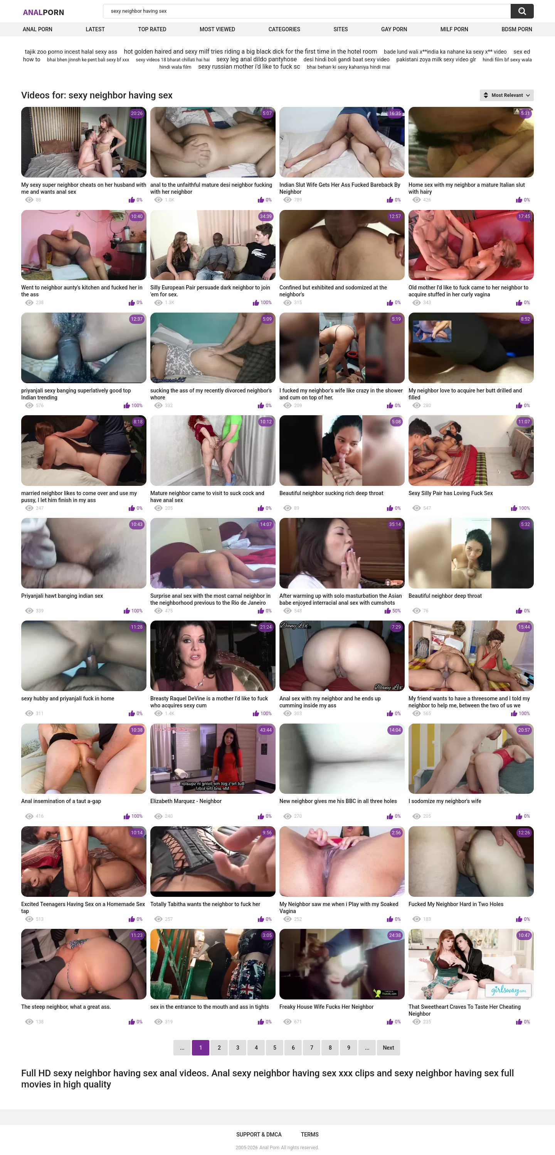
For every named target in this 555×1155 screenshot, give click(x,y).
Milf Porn (454, 29)
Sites (340, 29)
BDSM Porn (516, 29)
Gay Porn (394, 29)
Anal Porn (37, 29)
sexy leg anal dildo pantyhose (257, 59)
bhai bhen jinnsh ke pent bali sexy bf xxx (88, 60)
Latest (95, 29)
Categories (284, 29)
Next (388, 1048)
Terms (310, 1134)
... (367, 1048)
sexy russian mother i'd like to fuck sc (249, 66)
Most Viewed (217, 29)
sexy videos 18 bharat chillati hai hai (173, 60)
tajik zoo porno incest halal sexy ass (71, 51)
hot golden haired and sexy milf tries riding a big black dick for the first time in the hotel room (250, 51)
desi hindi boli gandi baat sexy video (347, 59)
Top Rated (152, 29)
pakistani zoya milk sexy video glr (436, 59)
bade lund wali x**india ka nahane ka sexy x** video (445, 52)
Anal (43, 12)
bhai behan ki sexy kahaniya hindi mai (348, 67)
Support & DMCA (258, 1134)
